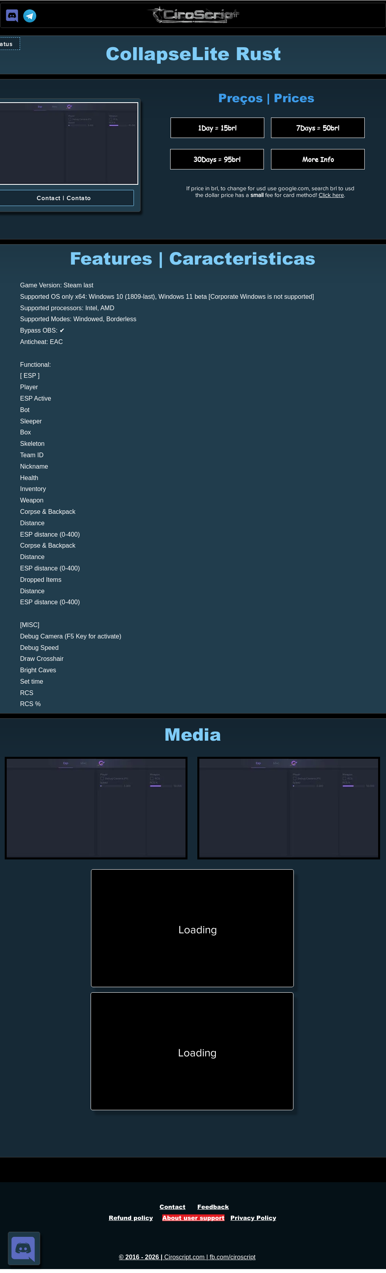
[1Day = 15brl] (217, 128)
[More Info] (318, 159)
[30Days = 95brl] (217, 159)
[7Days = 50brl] (318, 128)
